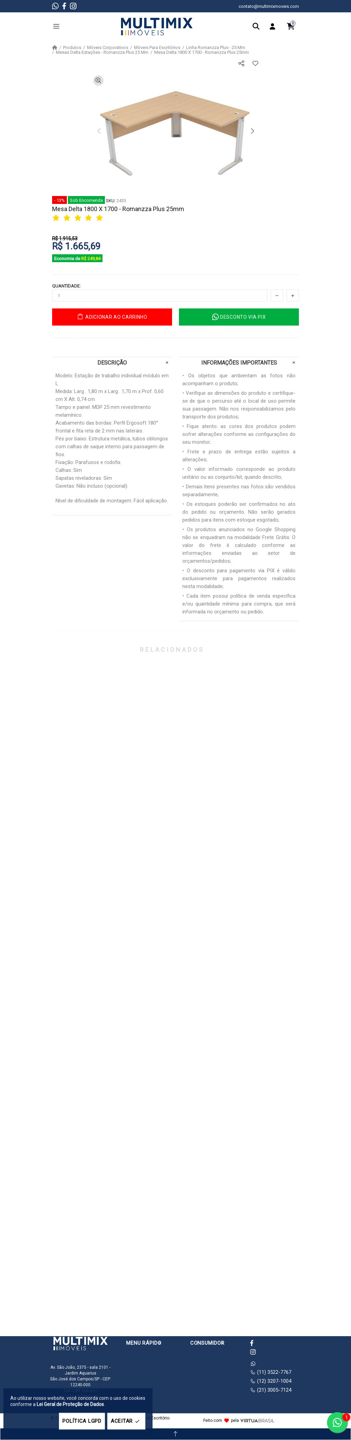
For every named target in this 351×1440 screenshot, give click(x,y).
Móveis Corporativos (107, 47)
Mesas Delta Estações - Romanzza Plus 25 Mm (102, 52)
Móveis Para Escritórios (157, 47)
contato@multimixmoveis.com (269, 6)
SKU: (111, 200)
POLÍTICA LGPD (81, 1421)
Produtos (72, 47)
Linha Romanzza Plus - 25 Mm (215, 47)
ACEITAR (126, 1421)
